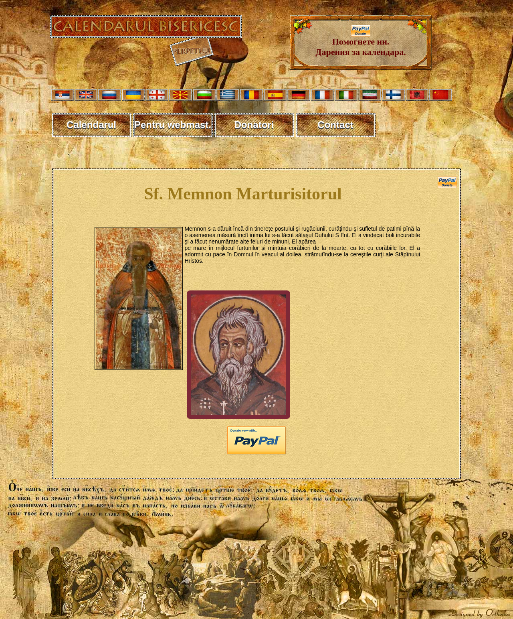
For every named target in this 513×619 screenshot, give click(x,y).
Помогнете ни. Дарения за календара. (360, 42)
